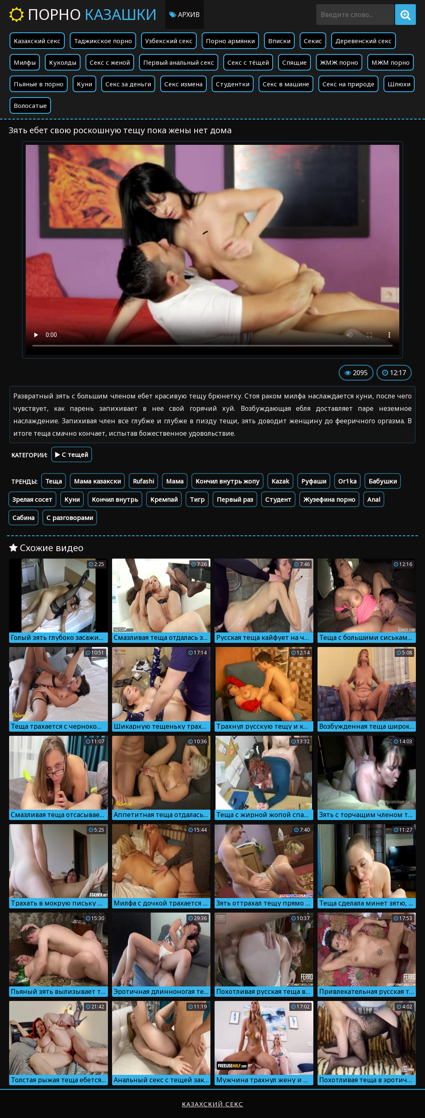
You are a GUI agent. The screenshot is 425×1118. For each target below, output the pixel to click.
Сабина (23, 517)
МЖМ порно (390, 62)
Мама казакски (97, 481)
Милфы (25, 62)
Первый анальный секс (178, 62)
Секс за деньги (128, 84)
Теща (53, 481)
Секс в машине (286, 84)
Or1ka (347, 481)
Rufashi (143, 481)
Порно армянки (230, 41)
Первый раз (235, 499)
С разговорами (69, 517)
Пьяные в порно (39, 84)
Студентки (232, 84)
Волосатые (30, 105)
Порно (83, 14)
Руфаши (313, 481)
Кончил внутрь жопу (227, 481)
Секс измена (183, 84)
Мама (174, 481)
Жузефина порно (329, 499)
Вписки (279, 41)
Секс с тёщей (248, 62)
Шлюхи (399, 84)
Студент (278, 499)
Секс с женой (110, 62)
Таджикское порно (103, 41)
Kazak (280, 481)
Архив (184, 14)
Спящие (294, 62)
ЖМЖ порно (339, 62)
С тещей (71, 454)
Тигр (197, 499)
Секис (313, 41)
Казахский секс (37, 41)
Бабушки (383, 481)
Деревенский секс (363, 41)
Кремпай (164, 499)
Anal (373, 499)
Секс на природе (348, 84)
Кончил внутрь (115, 499)
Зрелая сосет (32, 499)
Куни (84, 84)
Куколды (62, 62)
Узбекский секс (169, 41)
